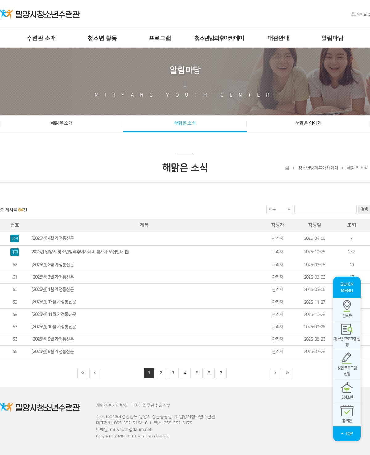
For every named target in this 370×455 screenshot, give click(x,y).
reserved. (162, 436)
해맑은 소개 (62, 123)
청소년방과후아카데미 (318, 168)
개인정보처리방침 (112, 405)
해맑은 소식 (185, 123)
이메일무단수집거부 (152, 405)
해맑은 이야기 (308, 123)
